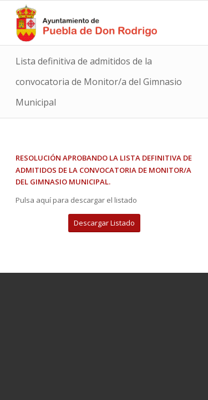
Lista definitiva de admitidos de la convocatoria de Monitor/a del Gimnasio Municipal (99, 81)
